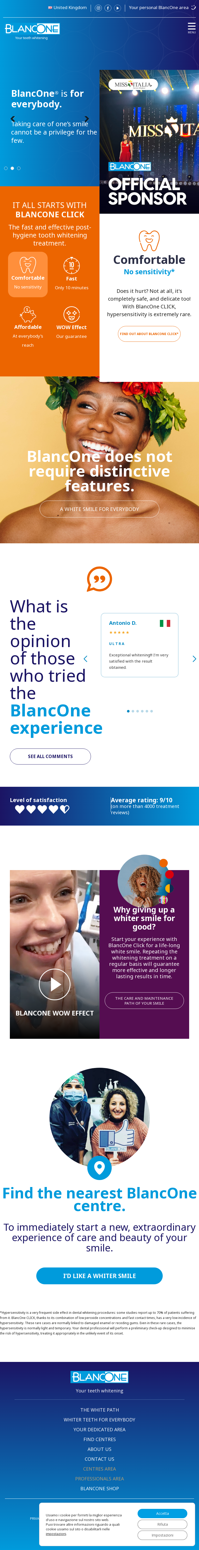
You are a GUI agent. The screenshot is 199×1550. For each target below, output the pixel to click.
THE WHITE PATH (99, 1410)
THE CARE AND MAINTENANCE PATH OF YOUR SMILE (144, 1000)
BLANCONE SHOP (99, 1488)
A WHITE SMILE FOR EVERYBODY (99, 509)
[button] (128, 711)
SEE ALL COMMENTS (50, 756)
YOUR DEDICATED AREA (99, 1429)
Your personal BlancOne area (159, 7)
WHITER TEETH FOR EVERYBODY (99, 1419)
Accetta (162, 1513)
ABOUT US (99, 1449)
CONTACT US (99, 1459)
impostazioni (56, 1533)
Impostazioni (162, 1535)
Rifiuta (162, 1524)
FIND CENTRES (99, 1439)
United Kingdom (70, 7)
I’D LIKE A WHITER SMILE (99, 1276)
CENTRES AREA (99, 1469)
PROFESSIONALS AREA (99, 1478)
